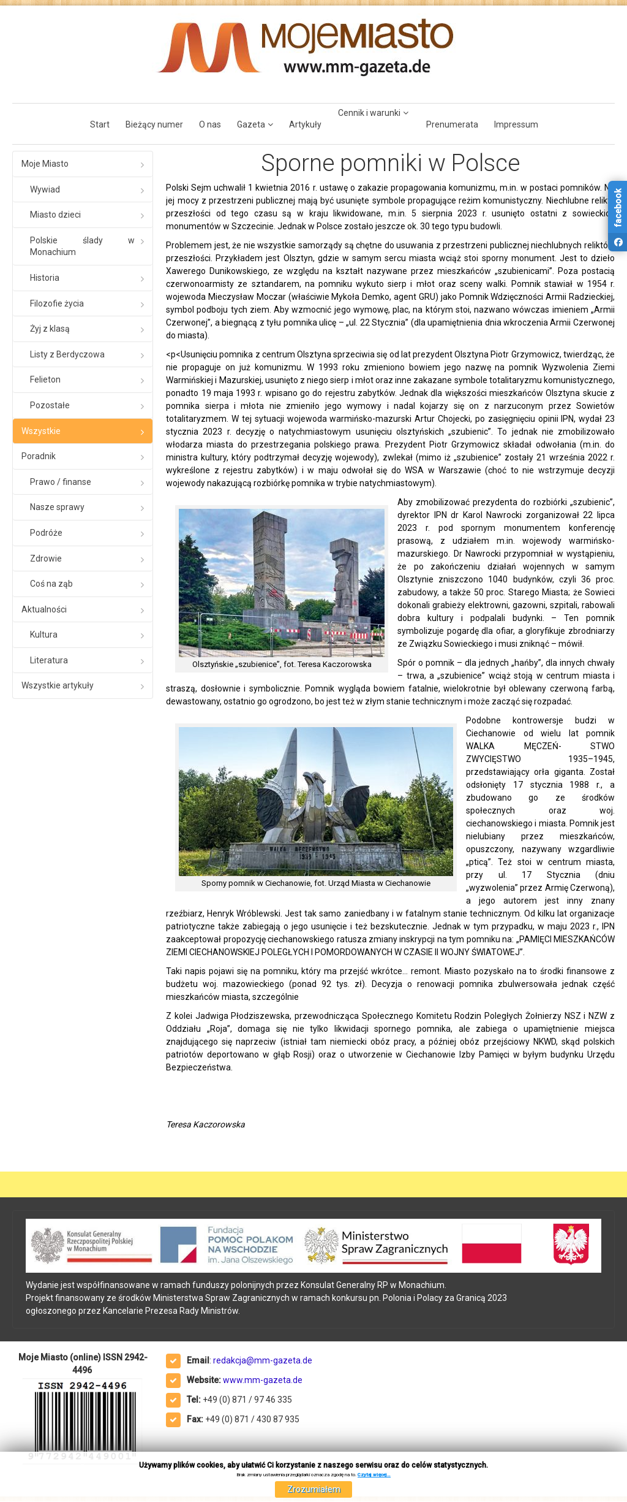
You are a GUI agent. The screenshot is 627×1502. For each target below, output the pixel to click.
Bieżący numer (154, 124)
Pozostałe (50, 405)
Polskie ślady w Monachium (82, 246)
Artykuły (305, 124)
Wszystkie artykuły (57, 685)
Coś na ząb (51, 584)
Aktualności (44, 609)
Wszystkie (41, 431)
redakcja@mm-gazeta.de (262, 1360)
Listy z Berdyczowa (67, 354)
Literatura (49, 660)
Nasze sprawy (57, 507)
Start (100, 124)
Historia (44, 278)
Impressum (516, 124)
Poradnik (38, 456)
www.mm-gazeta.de (262, 1380)
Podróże (46, 533)
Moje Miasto (45, 164)
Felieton (45, 379)
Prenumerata (452, 124)
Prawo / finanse (60, 482)
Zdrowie (46, 558)
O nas (210, 124)
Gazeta (251, 124)
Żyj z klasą (50, 329)
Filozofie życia (57, 303)
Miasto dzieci (55, 214)
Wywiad (45, 189)
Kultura (44, 634)
